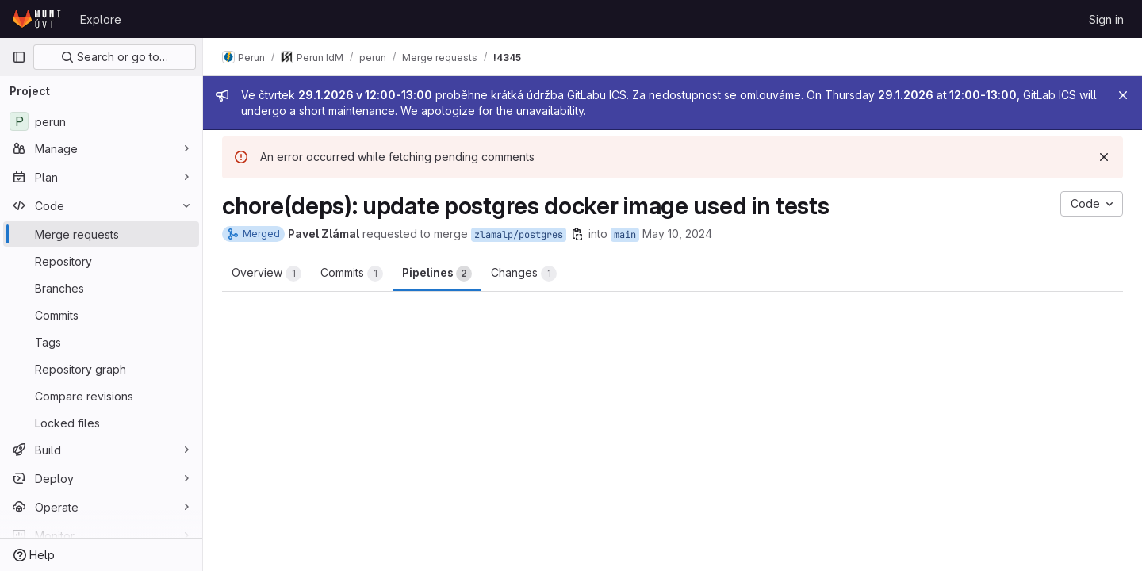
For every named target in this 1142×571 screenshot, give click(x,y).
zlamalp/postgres (518, 234)
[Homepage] (38, 19)
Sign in (1106, 19)
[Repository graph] (101, 368)
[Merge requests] (101, 234)
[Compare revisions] (101, 395)
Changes (524, 274)
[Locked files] (101, 422)
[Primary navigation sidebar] (19, 57)
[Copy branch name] (577, 233)
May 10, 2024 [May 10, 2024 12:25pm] (677, 233)
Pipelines (437, 274)
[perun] (101, 121)
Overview (266, 274)
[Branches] (101, 288)
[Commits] (101, 315)
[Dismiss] (1103, 157)
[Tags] (101, 341)
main (625, 234)
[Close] (1122, 95)
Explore (100, 19)
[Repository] (101, 261)
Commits (351, 274)
